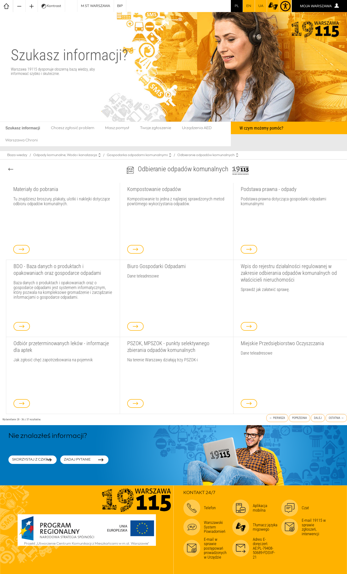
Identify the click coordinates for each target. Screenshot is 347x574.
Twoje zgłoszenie (155, 128)
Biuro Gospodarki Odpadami (156, 266)
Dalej (318, 418)
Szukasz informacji (22, 128)
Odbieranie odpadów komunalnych (206, 155)
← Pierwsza (277, 418)
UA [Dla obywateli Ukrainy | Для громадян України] (260, 6)
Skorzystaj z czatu (31, 459)
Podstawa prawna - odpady (268, 189)
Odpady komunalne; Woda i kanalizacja (65, 155)
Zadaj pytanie (77, 459)
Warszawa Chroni (21, 140)
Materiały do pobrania (35, 189)
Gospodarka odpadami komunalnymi (137, 155)
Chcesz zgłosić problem (72, 128)
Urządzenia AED (197, 128)
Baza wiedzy (17, 155)
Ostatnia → (336, 418)
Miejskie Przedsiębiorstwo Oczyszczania (282, 343)
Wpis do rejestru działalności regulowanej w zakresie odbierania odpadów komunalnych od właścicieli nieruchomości (289, 273)
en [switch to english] (248, 6)
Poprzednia (299, 418)
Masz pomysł (117, 128)
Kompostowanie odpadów (154, 189)
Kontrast (51, 6)
